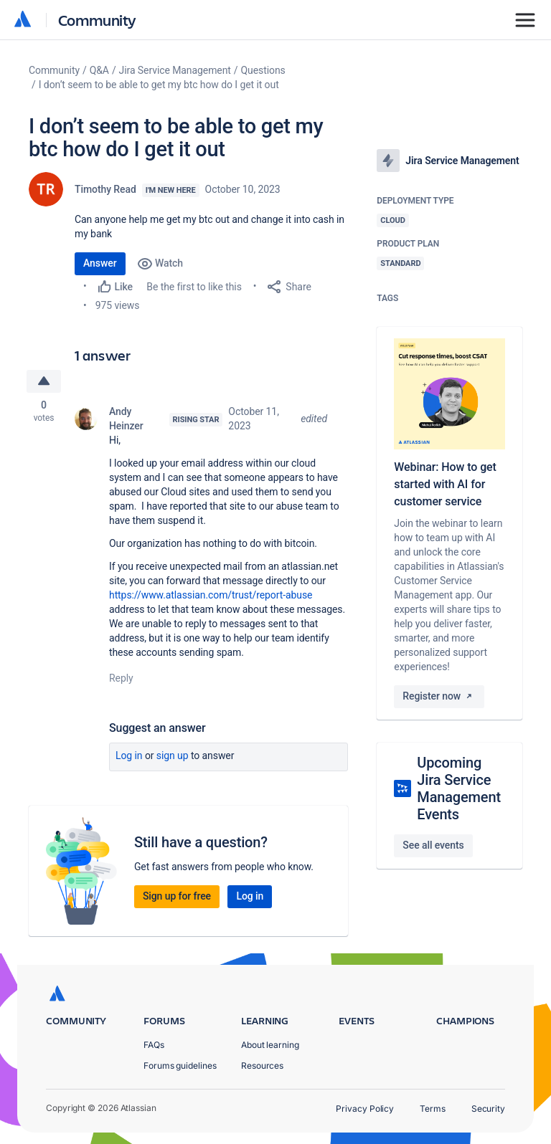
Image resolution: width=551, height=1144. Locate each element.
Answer (100, 263)
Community (97, 19)
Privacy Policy (365, 1108)
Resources (262, 1065)
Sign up (172, 755)
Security (488, 1108)
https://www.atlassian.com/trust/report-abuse (210, 595)
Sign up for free (177, 896)
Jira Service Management (175, 70)
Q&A (99, 70)
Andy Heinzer (126, 419)
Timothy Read (105, 189)
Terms (433, 1108)
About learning (270, 1044)
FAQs (153, 1044)
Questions (263, 70)
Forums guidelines (180, 1065)
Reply (121, 678)
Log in (129, 755)
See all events (432, 845)
